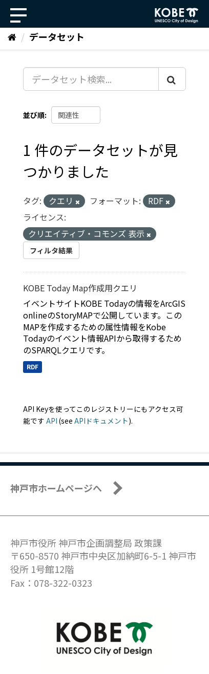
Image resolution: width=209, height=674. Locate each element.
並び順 (34, 115)
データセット (57, 36)
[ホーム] (12, 36)
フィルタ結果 (51, 250)
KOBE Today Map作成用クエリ (80, 288)
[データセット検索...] (91, 79)
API (51, 420)
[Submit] (172, 79)
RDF (32, 366)
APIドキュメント (101, 420)
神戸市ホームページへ (56, 487)
